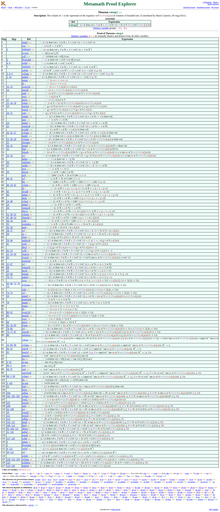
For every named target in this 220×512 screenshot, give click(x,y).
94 (8, 369)
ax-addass (122, 482)
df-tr (206, 490)
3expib (25, 191)
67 (11, 264)
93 (8, 428)
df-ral (192, 487)
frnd (24, 386)
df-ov (56, 495)
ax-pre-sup (72, 484)
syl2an (25, 185)
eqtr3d (25, 348)
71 (11, 277)
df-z (189, 497)
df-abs (147, 499)
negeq (25, 80)
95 (10, 362)
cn (129, 476)
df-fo (10, 495)
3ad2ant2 (26, 49)
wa (39, 473)
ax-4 (70, 479)
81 (11, 312)
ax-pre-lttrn (28, 484)
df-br (179, 490)
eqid (24, 93)
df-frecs (123, 495)
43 (15, 185)
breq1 (24, 389)
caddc (70, 476)
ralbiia (25, 419)
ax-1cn (38, 482)
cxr (92, 476)
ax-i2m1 (157, 482)
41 (11, 178)
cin (95, 473)
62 (8, 250)
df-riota (47, 495)
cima (187, 473)
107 (8, 402)
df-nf (102, 487)
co (25, 476)
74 (8, 293)
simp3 (25, 42)
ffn (23, 380)
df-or (50, 487)
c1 (59, 476)
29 (15, 139)
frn (23, 359)
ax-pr (191, 479)
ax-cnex (15, 482)
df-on (153, 492)
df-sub (124, 497)
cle (111, 476)
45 (8, 191)
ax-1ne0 (169, 482)
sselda (25, 165)
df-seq (78, 499)
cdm (167, 473)
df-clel (156, 487)
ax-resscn (26, 482)
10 (10, 77)
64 (15, 254)
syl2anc (25, 73)
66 (8, 348)
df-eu (128, 487)
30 (8, 145)
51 (8, 214)
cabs (149, 476)
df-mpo (77, 495)
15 (8, 103)
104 (8, 393)
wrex (86, 473)
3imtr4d (26, 217)
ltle (23, 182)
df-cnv (80, 492)
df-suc (170, 492)
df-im (127, 499)
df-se (45, 492)
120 (8, 459)
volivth (30, 505)
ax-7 (94, 479)
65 (8, 257)
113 (13, 422)
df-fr (37, 492)
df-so (29, 492)
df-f (205, 492)
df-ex (94, 487)
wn (17, 473)
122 (12, 452)
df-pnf (77, 497)
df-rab (14, 490)
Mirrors (3, 7)
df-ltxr (106, 497)
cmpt (155, 473)
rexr (24, 46)
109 (12, 409)
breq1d (25, 352)
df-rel (71, 492)
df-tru (77, 487)
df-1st (103, 495)
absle (24, 198)
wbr (144, 473)
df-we (53, 492)
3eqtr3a (25, 254)
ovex (24, 96)
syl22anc (26, 285)
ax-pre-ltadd (42, 484)
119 (8, 466)
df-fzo (60, 499)
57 (11, 230)
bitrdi (24, 422)
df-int (152, 490)
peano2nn (26, 299)
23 (8, 139)
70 (8, 277)
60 (11, 240)
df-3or (58, 487)
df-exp (88, 499)
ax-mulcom (108, 482)
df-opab (188, 490)
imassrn (25, 355)
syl (23, 155)
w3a (47, 473)
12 (8, 86)
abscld (25, 172)
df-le (115, 497)
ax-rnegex (191, 482)
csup (34, 476)
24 (8, 123)
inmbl (25, 136)
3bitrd (25, 428)
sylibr (24, 438)
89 (11, 345)
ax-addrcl (71, 482)
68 (8, 267)
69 (8, 283)
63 (11, 250)
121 (11, 448)
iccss (24, 280)
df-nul (91, 490)
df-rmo (210, 487)
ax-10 (117, 479)
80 (8, 312)
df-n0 (180, 497)
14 (8, 90)
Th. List (27, 7)
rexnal (25, 435)
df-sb (111, 487)
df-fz (51, 499)
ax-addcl (59, 482)
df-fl (69, 499)
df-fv (27, 495)
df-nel (183, 487)
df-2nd (112, 495)
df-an (43, 487)
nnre (24, 119)
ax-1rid (180, 482)
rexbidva (26, 462)
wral (76, 473)
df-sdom (13, 497)
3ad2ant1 (26, 66)
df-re (118, 499)
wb (30, 473)
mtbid (25, 432)
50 (8, 208)
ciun (124, 473)
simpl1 (25, 116)
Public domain (115, 509)
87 (15, 332)
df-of (86, 495)
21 (11, 113)
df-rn (107, 492)
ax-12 (135, 479)
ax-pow (182, 479)
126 (13, 466)
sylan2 (25, 201)
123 (13, 459)
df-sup (31, 497)
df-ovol (211, 499)
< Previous (207, 2)
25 (8, 126)
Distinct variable (101, 28)
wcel (68, 473)
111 (8, 415)
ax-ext (144, 479)
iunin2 (25, 109)
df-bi (35, 487)
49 (11, 217)
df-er (179, 495)
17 (8, 99)
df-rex (201, 487)
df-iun (160, 490)
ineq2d (25, 90)
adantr (25, 195)
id (23, 83)
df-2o (171, 495)
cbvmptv (26, 142)
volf (24, 56)
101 (11, 383)
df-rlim (168, 499)
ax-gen (61, 479)
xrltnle (25, 70)
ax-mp (25, 362)
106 (8, 425)
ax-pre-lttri (14, 484)
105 (18, 396)
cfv (4, 476)
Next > (216, 2)
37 (8, 165)
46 (8, 195)
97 (11, 369)
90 (15, 345)
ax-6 (86, 479)
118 (13, 438)
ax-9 (109, 479)
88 (8, 335)
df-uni (142, 490)
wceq (57, 473)
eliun (24, 237)
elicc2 (25, 211)
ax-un (200, 479)
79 (8, 328)
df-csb (40, 490)
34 (11, 155)
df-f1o (18, 495)
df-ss (74, 490)
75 (11, 293)
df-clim (157, 499)
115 (16, 428)
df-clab (137, 487)
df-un (58, 490)
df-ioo (22, 499)
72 (15, 283)
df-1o (162, 495)
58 (8, 234)
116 (12, 432)
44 (8, 221)
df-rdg (153, 495)
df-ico (32, 499)
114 (13, 425)
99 (14, 376)
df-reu (5, 490)
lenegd (25, 274)
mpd (24, 227)
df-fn (198, 492)
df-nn (154, 497)
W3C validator (213, 509)
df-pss (82, 490)
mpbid (25, 77)
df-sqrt (137, 499)
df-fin (23, 497)
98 (8, 376)
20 (8, 113)
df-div (145, 497)
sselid (24, 63)
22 (8, 254)
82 (8, 315)
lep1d (24, 270)
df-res (115, 492)
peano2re (26, 261)
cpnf (82, 476)
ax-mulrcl (95, 482)
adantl (25, 123)
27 (15, 132)
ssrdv (24, 244)
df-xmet (190, 499)
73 (8, 286)
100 (12, 428)
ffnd (24, 149)
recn (24, 169)
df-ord (143, 492)
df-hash (99, 499)
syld (24, 221)
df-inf (41, 497)
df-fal (85, 487)
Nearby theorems (213, 4)
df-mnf (87, 497)
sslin (24, 289)
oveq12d (26, 86)
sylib (24, 250)
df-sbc (30, 490)
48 (11, 201)
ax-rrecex (204, 482)
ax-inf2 (209, 479)
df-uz (198, 497)
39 (8, 172)
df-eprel (11, 492)
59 (8, 240)
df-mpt (198, 490)
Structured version (189, 7)
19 (8, 106)
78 (8, 302)
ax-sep (162, 479)
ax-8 (101, 479)
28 (11, 139)
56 (11, 227)
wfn (197, 473)
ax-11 (126, 479)
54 (11, 221)
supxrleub (26, 373)
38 (8, 230)
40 (8, 178)
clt (102, 476)
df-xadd (12, 499)
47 (8, 217)
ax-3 (55, 479)
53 (15, 217)
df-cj (109, 499)
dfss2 (24, 247)
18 (15, 103)
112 (8, 419)
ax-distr (146, 482)
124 (18, 459)
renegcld (26, 126)
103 (13, 396)
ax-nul (172, 479)
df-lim (161, 492)
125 (8, 462)
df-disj (169, 490)
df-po (20, 492)
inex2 (24, 99)
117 (8, 438)
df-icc (41, 499)
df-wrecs (133, 495)
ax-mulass (134, 482)
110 (8, 422)
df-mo (119, 487)
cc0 (51, 476)
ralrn (24, 406)
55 (8, 224)
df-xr (97, 497)
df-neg (135, 497)
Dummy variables (79, 36)
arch (24, 175)
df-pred (134, 492)
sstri (24, 365)
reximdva (26, 224)
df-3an (67, 487)
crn (177, 473)
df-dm (98, 492)
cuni (114, 473)
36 (8, 162)
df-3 (171, 497)
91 (11, 348)
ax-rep (153, 479)
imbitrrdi (26, 240)
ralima (25, 393)
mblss (25, 159)
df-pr (126, 490)
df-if (100, 490)
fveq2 (24, 399)
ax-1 (44, 479)
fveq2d (25, 257)
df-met (200, 499)
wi (24, 473)
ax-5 (78, 479)
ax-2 (49, 479)
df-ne (175, 487)
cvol (160, 476)
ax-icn (48, 482)
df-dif (49, 490)
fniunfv (25, 152)
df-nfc (166, 487)
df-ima (124, 492)
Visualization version (203, 7)
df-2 (163, 497)
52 (15, 214)
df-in (66, 490)
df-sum (178, 499)
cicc (138, 476)
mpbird (25, 466)
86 (11, 328)
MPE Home (18, 7)
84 (8, 322)
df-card (67, 497)
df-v (22, 490)
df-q (206, 497)
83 (8, 325)
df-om (94, 495)
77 (11, 332)
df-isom (37, 495)
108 (8, 406)
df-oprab (66, 495)
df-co (89, 492)
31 (11, 145)
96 (8, 365)
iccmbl (25, 129)
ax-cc (5, 482)
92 (8, 352)
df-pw (108, 490)
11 (8, 432)
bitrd (24, 425)
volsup (25, 340)
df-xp (62, 492)
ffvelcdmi (26, 59)
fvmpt (25, 103)
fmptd (25, 145)
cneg (120, 476)
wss (104, 473)
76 (8, 332)
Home (10, 7)
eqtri (24, 113)
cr (43, 476)
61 (8, 244)
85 (15, 325)
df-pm (197, 495)
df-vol (5, 502)
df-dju (58, 497)
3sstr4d (25, 332)
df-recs (144, 495)
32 (8, 149)
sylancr (25, 376)
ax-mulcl (83, 482)
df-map (188, 495)
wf (207, 473)
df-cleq (147, 487)
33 (8, 155)
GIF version (215, 7)
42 (8, 227)
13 (11, 86)
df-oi (49, 497)
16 (11, 103)
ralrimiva (26, 335)
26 (8, 132)
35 (11, 254)
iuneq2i (25, 106)
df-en (206, 495)
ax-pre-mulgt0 (57, 484)
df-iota (180, 492)
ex (23, 234)
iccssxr (25, 53)
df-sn (117, 490)
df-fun (189, 492)
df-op (134, 490)
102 (8, 396)
